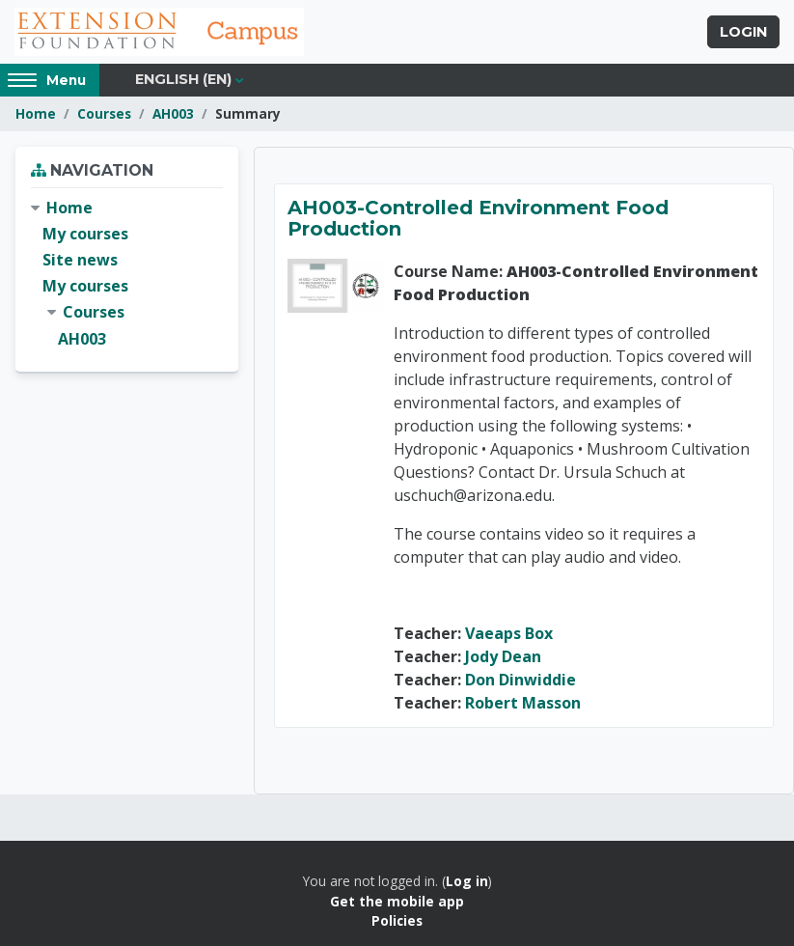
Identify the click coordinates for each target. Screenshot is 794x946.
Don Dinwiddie (520, 679)
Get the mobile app (397, 901)
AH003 (173, 113)
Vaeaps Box (509, 633)
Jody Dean (503, 656)
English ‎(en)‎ (183, 79)
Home (35, 113)
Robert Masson (523, 702)
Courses (104, 113)
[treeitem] (127, 273)
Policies (397, 920)
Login (743, 32)
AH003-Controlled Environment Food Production (478, 218)
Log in (467, 881)
